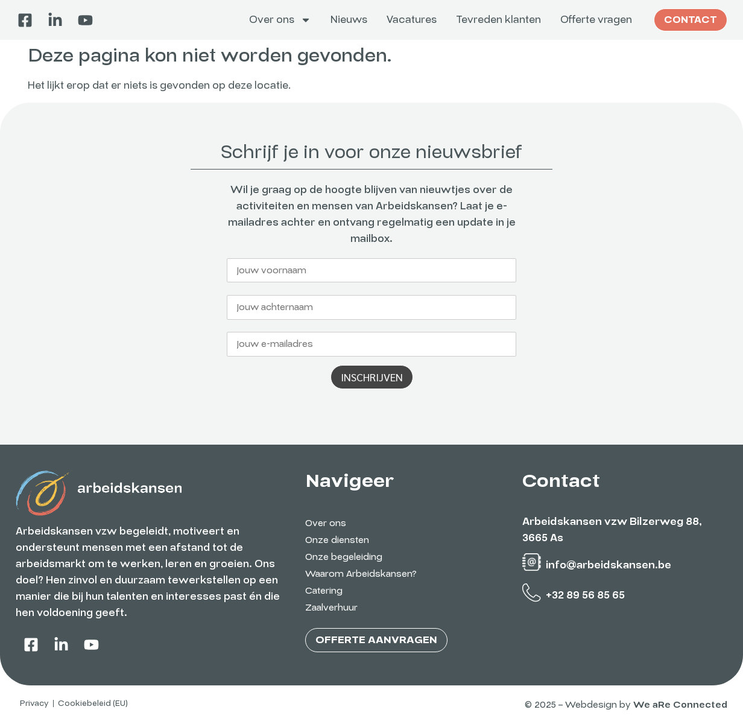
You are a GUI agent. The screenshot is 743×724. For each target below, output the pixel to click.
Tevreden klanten (498, 19)
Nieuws (348, 19)
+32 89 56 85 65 (585, 595)
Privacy (34, 703)
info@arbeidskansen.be (608, 565)
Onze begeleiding (343, 557)
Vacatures (412, 19)
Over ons (280, 19)
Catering (324, 590)
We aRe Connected (680, 704)
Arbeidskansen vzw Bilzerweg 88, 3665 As (612, 529)
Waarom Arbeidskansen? (361, 573)
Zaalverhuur (331, 607)
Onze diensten (337, 540)
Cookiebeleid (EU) (93, 703)
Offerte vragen (596, 19)
